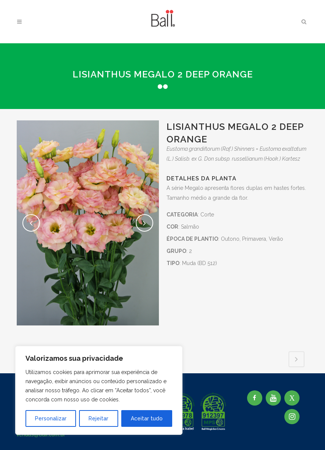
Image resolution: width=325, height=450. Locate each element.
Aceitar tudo (147, 418)
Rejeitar (98, 418)
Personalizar (51, 418)
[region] (98, 390)
